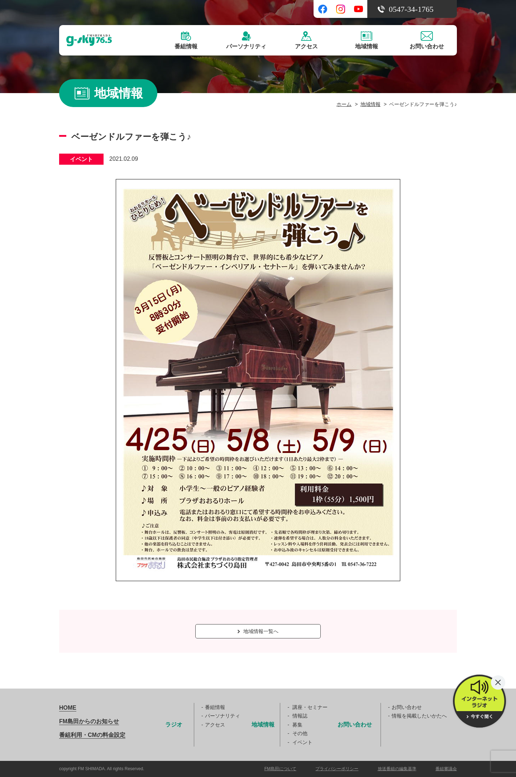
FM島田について (280, 768)
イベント (302, 742)
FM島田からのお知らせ (89, 721)
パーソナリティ (222, 716)
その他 (299, 733)
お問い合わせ (407, 707)
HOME (67, 708)
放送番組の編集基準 (397, 768)
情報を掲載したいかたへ (419, 716)
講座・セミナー (310, 707)
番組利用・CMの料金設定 (92, 735)
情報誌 (299, 716)
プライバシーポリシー (336, 768)
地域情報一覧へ (258, 631)
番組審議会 (446, 768)
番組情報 (215, 707)
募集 (297, 725)
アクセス (215, 725)
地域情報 (370, 104)
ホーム (344, 104)
